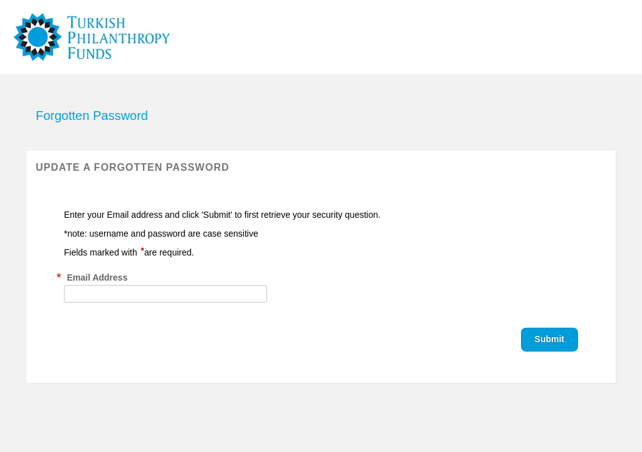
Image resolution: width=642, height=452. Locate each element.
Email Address (97, 277)
